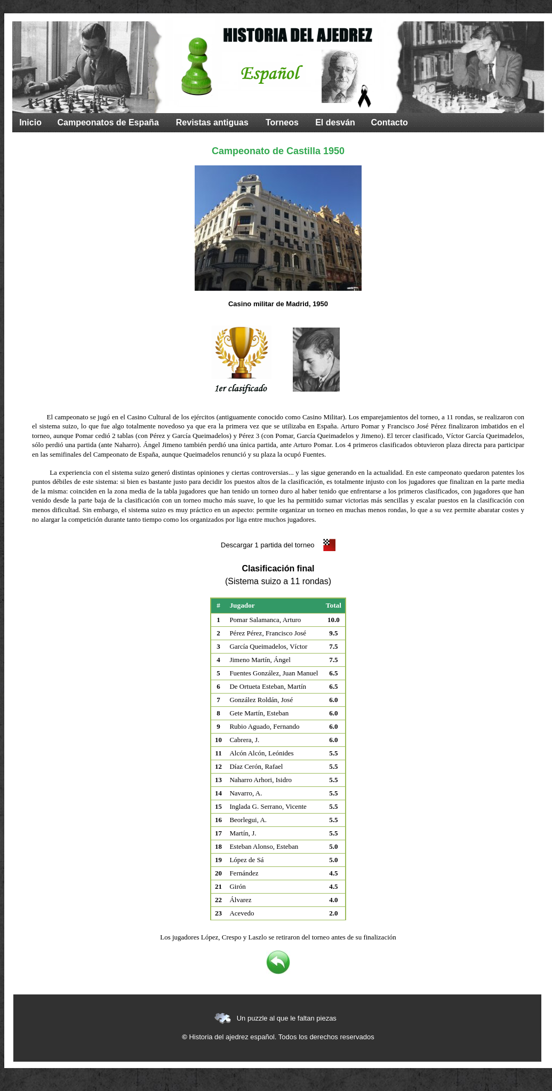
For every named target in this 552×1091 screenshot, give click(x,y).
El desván (335, 122)
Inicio (30, 122)
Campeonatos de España (108, 122)
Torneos (282, 122)
